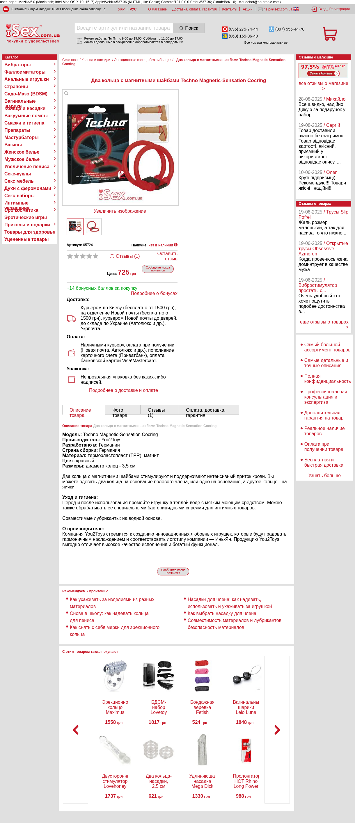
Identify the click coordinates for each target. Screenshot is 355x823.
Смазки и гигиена (24, 122)
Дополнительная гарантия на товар (324, 415)
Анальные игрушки (26, 79)
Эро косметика (21, 210)
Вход (322, 9)
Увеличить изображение (120, 211)
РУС (132, 9)
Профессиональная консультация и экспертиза (325, 397)
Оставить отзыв (167, 256)
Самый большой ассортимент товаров (327, 347)
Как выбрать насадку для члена (222, 613)
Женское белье (22, 152)
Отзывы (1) (128, 256)
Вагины (13, 144)
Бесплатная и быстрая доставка (323, 462)
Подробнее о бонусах (154, 293)
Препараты (17, 130)
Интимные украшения (17, 203)
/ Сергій (332, 125)
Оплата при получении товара (323, 447)
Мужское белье (22, 159)
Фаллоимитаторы (25, 72)
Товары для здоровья (29, 232)
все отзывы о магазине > (323, 86)
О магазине (157, 9)
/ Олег (330, 172)
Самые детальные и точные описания (326, 363)
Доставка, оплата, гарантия (194, 9)
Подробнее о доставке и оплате (123, 390)
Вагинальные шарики (20, 101)
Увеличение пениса (26, 166)
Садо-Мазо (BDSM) (25, 93)
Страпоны (16, 86)
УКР (121, 9)
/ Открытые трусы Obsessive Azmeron (323, 248)
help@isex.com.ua (278, 9)
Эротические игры (25, 217)
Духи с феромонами (27, 188)
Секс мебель (19, 181)
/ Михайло (334, 99)
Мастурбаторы (21, 137)
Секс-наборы (19, 195)
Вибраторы (17, 64)
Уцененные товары (26, 239)
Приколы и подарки (27, 224)
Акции (248, 9)
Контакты (229, 9)
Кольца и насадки (24, 108)
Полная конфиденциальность (327, 379)
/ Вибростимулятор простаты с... (318, 285)
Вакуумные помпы (26, 115)
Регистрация (339, 9)
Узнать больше (324, 475)
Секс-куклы (17, 173)
